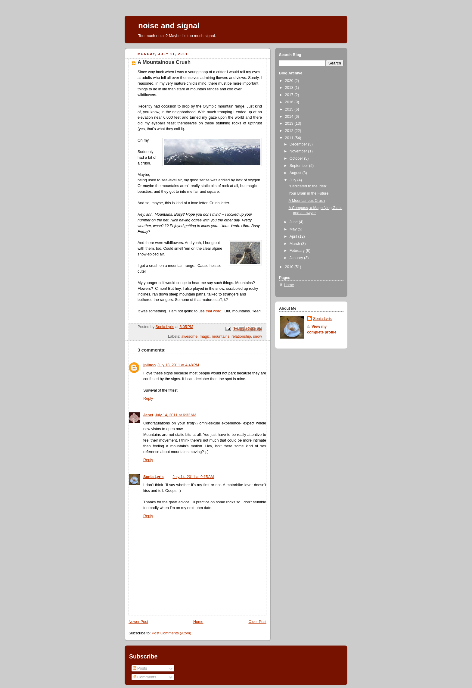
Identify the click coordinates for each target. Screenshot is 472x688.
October (297, 158)
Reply (148, 398)
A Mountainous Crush (307, 201)
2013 (290, 123)
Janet (148, 415)
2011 (290, 138)
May (294, 229)
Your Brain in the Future (309, 193)
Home (198, 622)
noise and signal (169, 25)
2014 (290, 116)
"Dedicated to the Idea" (308, 186)
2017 (290, 95)
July (293, 180)
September (299, 166)
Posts (140, 668)
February (298, 251)
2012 (290, 131)
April (294, 236)
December (299, 144)
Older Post (257, 622)
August (296, 173)
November (299, 151)
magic (205, 336)
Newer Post (138, 622)
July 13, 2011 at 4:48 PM (178, 365)
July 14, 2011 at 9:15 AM (193, 477)
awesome (189, 336)
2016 (290, 102)
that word (213, 311)
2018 (290, 88)
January (297, 258)
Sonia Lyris (153, 477)
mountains (220, 336)
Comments (144, 677)
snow (257, 336)
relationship (241, 336)
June (294, 222)
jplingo (149, 365)
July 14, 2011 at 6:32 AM (175, 415)
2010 (290, 267)
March (295, 244)
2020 (290, 81)
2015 (290, 109)
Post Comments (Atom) (171, 633)
